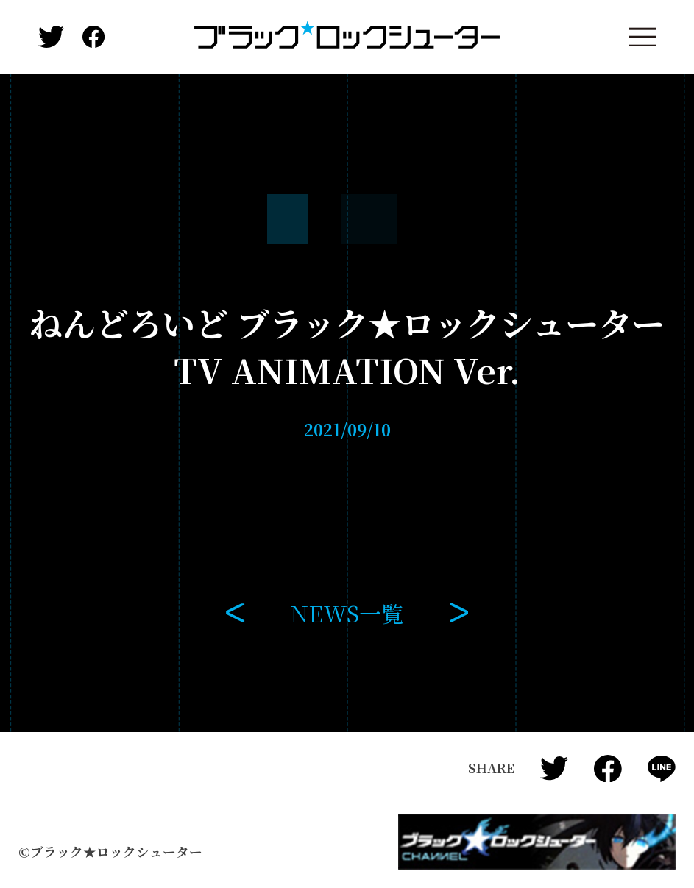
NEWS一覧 (347, 613)
